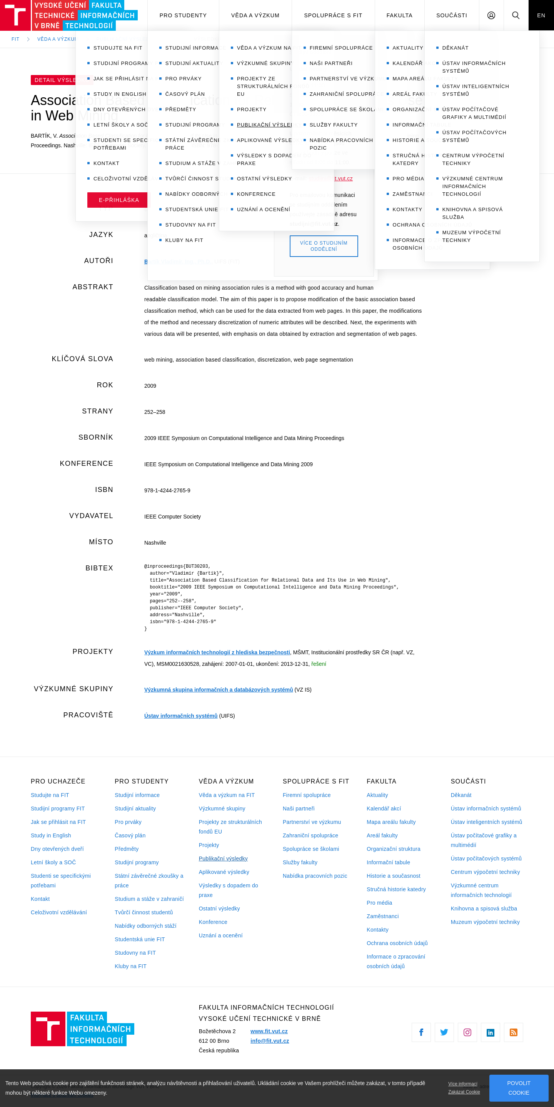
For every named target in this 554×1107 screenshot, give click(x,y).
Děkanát (461, 795)
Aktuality (377, 795)
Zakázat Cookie (464, 1092)
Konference (213, 922)
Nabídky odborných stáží (146, 926)
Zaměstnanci (383, 916)
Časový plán (130, 835)
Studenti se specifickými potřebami (61, 881)
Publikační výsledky (223, 858)
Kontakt (40, 899)
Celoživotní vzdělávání (59, 912)
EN (541, 15)
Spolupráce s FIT (333, 15)
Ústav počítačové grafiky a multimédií (484, 840)
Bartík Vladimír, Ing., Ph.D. (177, 261)
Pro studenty (183, 15)
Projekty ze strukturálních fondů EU (230, 827)
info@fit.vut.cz (269, 1041)
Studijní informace (137, 795)
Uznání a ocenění (221, 935)
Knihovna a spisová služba (484, 908)
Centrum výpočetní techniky (485, 872)
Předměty (126, 849)
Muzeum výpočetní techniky (485, 922)
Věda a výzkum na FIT (227, 795)
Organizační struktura (394, 849)
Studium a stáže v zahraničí (149, 899)
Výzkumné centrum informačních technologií (481, 890)
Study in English (51, 835)
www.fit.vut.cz (269, 1031)
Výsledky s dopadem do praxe (229, 890)
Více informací (462, 1084)
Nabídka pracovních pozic (315, 876)
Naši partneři (299, 808)
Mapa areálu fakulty (391, 822)
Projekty (209, 845)
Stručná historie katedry (396, 889)
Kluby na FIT (131, 966)
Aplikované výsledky (224, 872)
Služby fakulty (300, 862)
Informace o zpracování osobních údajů (396, 961)
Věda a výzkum (255, 15)
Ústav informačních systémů (181, 716)
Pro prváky (128, 822)
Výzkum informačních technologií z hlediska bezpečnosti (217, 652)
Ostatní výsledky (219, 908)
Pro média (379, 903)
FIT (16, 39)
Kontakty (378, 930)
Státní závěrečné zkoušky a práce (149, 881)
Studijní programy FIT (58, 808)
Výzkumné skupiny (222, 808)
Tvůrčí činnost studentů (144, 912)
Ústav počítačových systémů (486, 858)
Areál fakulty (382, 835)
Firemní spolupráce (307, 795)
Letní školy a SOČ (53, 862)
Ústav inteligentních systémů (486, 822)
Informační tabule (388, 862)
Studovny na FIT (135, 953)
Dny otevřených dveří (57, 849)
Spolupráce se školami (311, 849)
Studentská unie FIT (140, 939)
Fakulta (400, 15)
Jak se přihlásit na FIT (58, 822)
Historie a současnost (394, 876)
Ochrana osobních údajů (397, 943)
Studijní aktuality (135, 808)
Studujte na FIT (50, 795)
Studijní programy (137, 862)
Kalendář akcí (384, 808)
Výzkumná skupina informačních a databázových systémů (218, 690)
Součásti (451, 15)
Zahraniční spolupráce (310, 835)
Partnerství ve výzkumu (312, 822)
